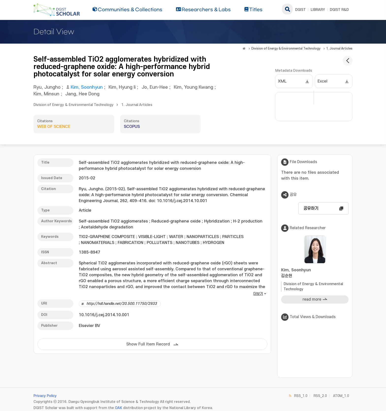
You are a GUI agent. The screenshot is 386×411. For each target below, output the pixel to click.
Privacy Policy (45, 396)
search (287, 9)
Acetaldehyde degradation (107, 227)
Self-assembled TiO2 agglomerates (113, 221)
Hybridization (217, 221)
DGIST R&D (339, 10)
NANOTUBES (187, 242)
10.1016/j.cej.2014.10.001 (104, 315)
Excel (322, 81)
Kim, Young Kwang (193, 87)
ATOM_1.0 (341, 396)
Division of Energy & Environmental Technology (286, 48)
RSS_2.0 (320, 396)
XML (282, 81)
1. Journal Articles (339, 48)
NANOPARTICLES (203, 237)
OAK (118, 408)
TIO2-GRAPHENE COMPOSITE (107, 237)
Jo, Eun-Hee (155, 87)
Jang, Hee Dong (82, 94)
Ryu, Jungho (47, 87)
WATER (176, 237)
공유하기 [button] (311, 208)
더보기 (258, 294)
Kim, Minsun (46, 94)
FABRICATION (130, 242)
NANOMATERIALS (97, 242)
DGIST (300, 10)
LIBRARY (318, 10)
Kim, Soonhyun (87, 87)
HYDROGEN (213, 242)
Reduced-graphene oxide (176, 221)
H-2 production (247, 221)
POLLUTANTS (159, 242)
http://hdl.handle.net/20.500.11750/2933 (121, 304)
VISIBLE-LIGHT (152, 237)
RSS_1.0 (300, 396)
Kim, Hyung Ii (122, 87)
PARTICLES (232, 237)
